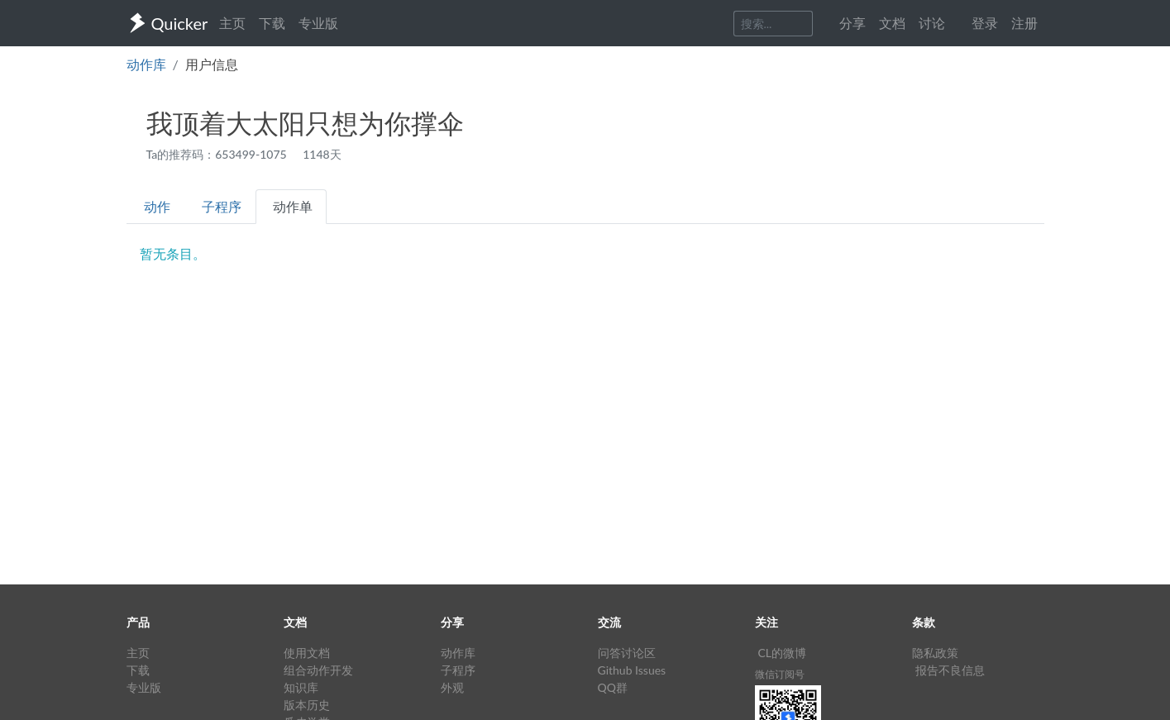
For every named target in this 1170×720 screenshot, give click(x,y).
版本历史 (307, 705)
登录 (985, 23)
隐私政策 (935, 653)
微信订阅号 (780, 674)
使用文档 (307, 653)
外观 (452, 687)
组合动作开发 (318, 670)
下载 (272, 23)
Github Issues (632, 670)
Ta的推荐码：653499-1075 (218, 154)
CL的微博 (782, 653)
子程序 (221, 206)
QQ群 (613, 687)
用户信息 (211, 64)
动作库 (146, 64)
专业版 (318, 23)
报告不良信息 (950, 670)
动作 (157, 206)
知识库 (301, 687)
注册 (1024, 23)
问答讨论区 (627, 653)
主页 (232, 23)
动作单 (293, 206)
